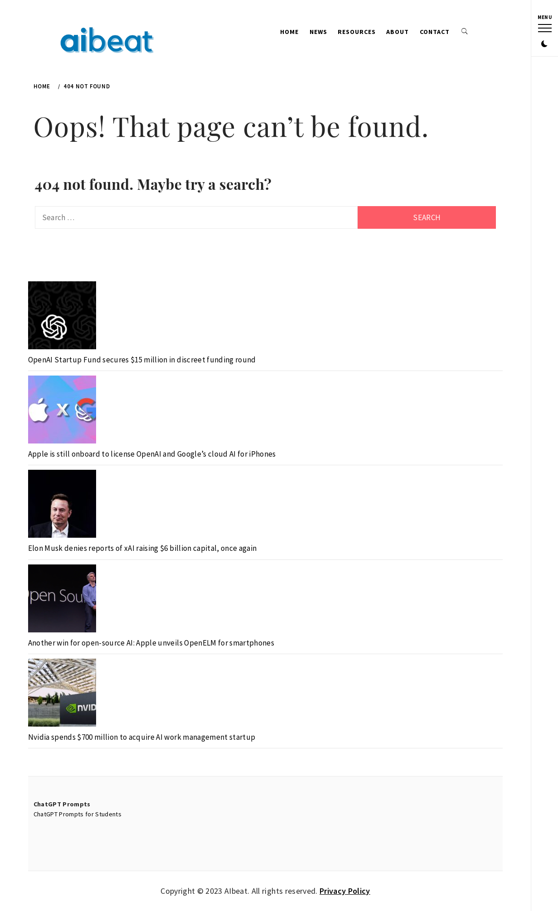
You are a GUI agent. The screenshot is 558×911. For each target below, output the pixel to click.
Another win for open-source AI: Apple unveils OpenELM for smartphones (151, 643)
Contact (435, 32)
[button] (544, 44)
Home (289, 32)
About (397, 32)
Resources (357, 32)
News (318, 32)
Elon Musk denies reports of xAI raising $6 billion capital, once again (142, 548)
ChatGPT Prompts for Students (78, 814)
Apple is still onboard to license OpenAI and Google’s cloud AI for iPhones (152, 454)
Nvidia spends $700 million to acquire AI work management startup (142, 737)
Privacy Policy (345, 891)
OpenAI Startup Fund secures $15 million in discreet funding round (142, 360)
